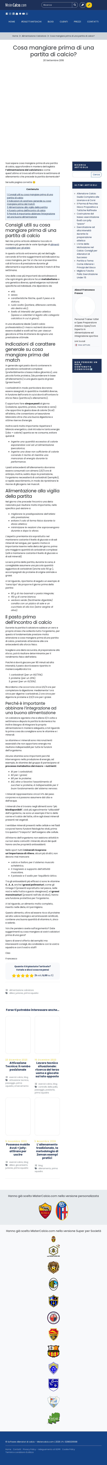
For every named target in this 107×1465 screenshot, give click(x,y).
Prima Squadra (31, 993)
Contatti (93, 21)
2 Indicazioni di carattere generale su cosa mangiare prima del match (29, 203)
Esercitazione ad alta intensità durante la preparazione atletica (86, 234)
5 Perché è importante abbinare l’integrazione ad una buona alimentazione (31, 215)
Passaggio (10, 1083)
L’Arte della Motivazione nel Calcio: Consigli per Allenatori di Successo (87, 250)
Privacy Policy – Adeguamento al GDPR (41, 1449)
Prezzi (77, 21)
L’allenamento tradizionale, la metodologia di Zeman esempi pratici (47, 1151)
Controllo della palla (47, 1086)
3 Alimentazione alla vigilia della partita (27, 207)
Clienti (64, 21)
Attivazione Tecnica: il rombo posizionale (17, 1066)
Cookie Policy (68, 1449)
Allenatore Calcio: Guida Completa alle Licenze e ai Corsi (88, 197)
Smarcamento (21, 1086)
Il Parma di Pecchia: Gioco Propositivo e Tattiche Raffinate (87, 207)
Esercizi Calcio (16, 1077)
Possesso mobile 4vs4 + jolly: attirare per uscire (18, 1149)
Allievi (12, 993)
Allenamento (44, 1168)
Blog (51, 21)
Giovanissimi (21, 1165)
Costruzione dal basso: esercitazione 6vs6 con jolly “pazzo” (88, 218)
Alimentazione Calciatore (21, 990)
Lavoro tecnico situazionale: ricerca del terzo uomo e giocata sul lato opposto (47, 1069)
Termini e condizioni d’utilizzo (19, 1452)
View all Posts (84, 345)
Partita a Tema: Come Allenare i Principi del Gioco (86, 264)
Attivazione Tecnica (18, 1080)
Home (11, 21)
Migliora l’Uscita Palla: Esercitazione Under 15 (87, 274)
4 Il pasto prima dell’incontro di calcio (26, 210)
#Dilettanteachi (31, 21)
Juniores (19, 993)
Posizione (50, 1089)
